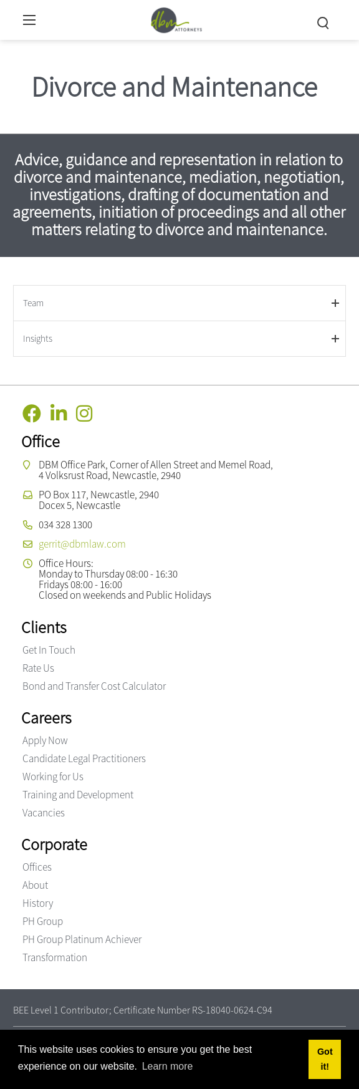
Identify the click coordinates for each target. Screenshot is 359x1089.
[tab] (179, 303)
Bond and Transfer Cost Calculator (94, 686)
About (35, 885)
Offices (37, 867)
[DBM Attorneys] (176, 18)
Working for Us (53, 776)
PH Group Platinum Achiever (81, 939)
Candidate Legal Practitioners (84, 758)
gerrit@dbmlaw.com (82, 544)
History (37, 903)
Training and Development (77, 794)
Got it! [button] (325, 1059)
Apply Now (45, 740)
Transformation (54, 957)
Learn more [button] (167, 1066)
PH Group (42, 921)
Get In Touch (48, 650)
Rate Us (38, 668)
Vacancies (43, 813)
